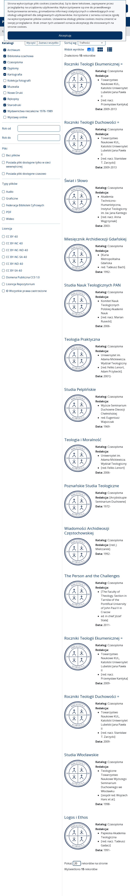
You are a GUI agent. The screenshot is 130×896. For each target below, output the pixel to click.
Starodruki (14, 105)
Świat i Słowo (76, 180)
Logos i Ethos (76, 817)
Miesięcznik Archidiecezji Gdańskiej (95, 239)
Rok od (6, 128)
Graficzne (12, 198)
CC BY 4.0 (12, 236)
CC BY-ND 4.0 (14, 264)
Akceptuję (65, 35)
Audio (9, 192)
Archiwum (13, 50)
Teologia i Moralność (82, 439)
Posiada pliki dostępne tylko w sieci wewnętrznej (28, 164)
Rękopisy (13, 99)
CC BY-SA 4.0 (14, 270)
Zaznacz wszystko (49, 42)
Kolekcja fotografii (19, 80)
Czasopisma (15, 62)
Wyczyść (31, 42)
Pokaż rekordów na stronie (86, 863)
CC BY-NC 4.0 (14, 243)
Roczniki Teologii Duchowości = (91, 122)
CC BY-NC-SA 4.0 (16, 257)
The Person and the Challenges (92, 575)
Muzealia (13, 87)
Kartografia (14, 74)
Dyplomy (13, 68)
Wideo (10, 219)
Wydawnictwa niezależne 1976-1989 (30, 111)
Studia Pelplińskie (80, 389)
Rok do (6, 138)
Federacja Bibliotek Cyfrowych (25, 205)
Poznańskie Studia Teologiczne (91, 485)
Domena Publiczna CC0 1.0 (23, 277)
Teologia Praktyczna (82, 339)
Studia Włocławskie (81, 754)
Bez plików (13, 155)
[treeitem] (31, 50)
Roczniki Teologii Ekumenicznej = (93, 64)
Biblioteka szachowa (20, 56)
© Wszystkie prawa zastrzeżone (26, 291)
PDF (8, 212)
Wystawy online (17, 117)
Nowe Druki (15, 93)
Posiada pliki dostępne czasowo (26, 174)
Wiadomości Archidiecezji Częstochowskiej (86, 531)
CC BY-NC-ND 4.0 (17, 250)
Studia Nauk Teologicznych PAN (92, 285)
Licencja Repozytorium (20, 284)
